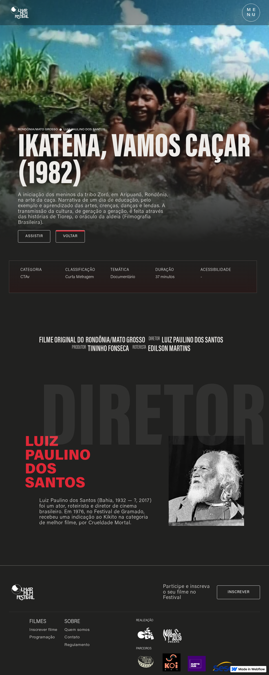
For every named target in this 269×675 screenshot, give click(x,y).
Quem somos (77, 630)
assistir (34, 236)
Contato (72, 637)
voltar (70, 236)
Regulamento (77, 645)
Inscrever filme (43, 630)
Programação (42, 637)
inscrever (238, 592)
